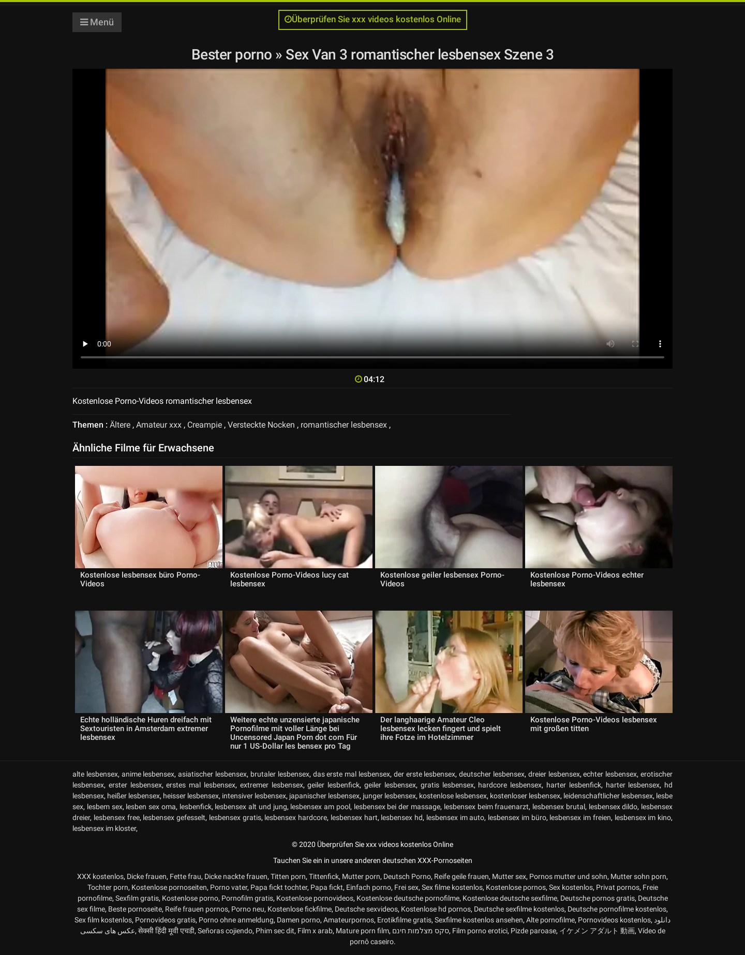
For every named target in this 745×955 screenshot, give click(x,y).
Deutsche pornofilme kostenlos (617, 909)
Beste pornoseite (135, 909)
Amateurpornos (348, 920)
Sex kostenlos (571, 887)
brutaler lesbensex (279, 774)
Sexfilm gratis (137, 898)
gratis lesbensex (447, 785)
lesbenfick (196, 806)
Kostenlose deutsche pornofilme (407, 898)
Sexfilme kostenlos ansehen (479, 920)
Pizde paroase (533, 931)
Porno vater (228, 887)
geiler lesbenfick (333, 785)
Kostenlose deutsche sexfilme (510, 898)
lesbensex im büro (517, 817)
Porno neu (247, 909)
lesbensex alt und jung (251, 806)
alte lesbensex (95, 774)
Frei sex (406, 887)
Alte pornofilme (550, 920)
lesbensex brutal (558, 806)
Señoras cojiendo (225, 931)
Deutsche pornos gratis (597, 898)
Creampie (204, 425)
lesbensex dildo (613, 806)
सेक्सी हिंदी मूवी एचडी (166, 931)
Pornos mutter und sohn (568, 876)
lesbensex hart (354, 817)
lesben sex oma (151, 806)
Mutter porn (361, 876)
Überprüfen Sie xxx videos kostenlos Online (373, 19)
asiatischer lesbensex (212, 774)
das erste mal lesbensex (351, 774)
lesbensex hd (402, 817)
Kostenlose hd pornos (436, 909)
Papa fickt (326, 887)
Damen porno (298, 920)
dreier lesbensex (554, 774)
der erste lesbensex (425, 774)
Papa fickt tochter (278, 887)
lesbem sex (105, 806)
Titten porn (288, 876)
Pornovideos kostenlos (614, 920)
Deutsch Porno (407, 876)
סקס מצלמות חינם (420, 931)
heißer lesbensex (133, 796)
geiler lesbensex (390, 785)
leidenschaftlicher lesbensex (608, 796)
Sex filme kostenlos (452, 887)
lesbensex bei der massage (397, 806)
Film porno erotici (480, 931)
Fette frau (185, 876)
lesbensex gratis (235, 817)
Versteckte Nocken (261, 425)
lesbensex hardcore (295, 817)
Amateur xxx (159, 425)
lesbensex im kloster (104, 828)
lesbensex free (117, 817)
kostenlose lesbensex (453, 796)
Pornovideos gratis (165, 920)
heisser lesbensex (191, 796)
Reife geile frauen (461, 876)
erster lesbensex (135, 785)
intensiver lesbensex (254, 796)
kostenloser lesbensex (525, 796)
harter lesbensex (633, 785)
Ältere (120, 425)
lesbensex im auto (455, 817)
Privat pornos (617, 887)
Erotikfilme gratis (404, 920)
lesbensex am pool (320, 806)
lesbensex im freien (580, 817)
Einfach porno (368, 887)
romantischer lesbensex (344, 425)
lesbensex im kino (643, 817)
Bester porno (233, 54)
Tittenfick (324, 876)
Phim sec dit (275, 931)
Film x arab (315, 931)
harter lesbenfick (573, 785)
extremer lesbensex (271, 785)
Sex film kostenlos (103, 920)
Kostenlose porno (190, 898)
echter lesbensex (610, 774)
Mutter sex (509, 876)
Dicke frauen (147, 876)
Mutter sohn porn (638, 876)
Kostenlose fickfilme (299, 909)
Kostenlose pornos (516, 887)
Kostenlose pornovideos (314, 898)
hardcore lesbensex (510, 785)
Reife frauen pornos (196, 909)
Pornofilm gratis (247, 898)
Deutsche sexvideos (366, 909)
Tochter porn (107, 887)
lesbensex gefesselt (174, 817)
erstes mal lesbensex (200, 785)
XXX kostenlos (100, 876)
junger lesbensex (389, 796)
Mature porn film (362, 931)
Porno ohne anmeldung (236, 920)
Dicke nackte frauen (235, 876)
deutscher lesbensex (492, 774)
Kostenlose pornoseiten (169, 887)
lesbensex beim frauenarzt (486, 806)
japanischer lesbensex (324, 796)
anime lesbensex (148, 774)
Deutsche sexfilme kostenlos (519, 909)
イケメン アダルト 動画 (597, 931)
